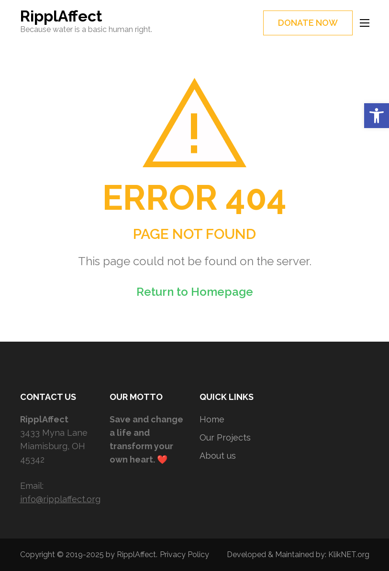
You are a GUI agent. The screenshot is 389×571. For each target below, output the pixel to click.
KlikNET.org (348, 554)
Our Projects (225, 437)
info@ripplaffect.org (60, 499)
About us (218, 456)
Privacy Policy (184, 554)
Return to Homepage (194, 292)
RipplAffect (61, 16)
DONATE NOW (308, 23)
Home (212, 419)
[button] (376, 115)
